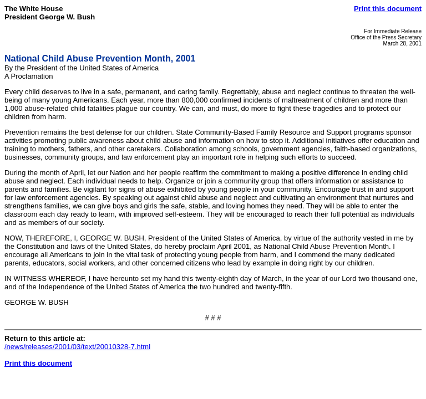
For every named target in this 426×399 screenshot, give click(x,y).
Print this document (388, 8)
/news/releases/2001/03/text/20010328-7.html (77, 346)
